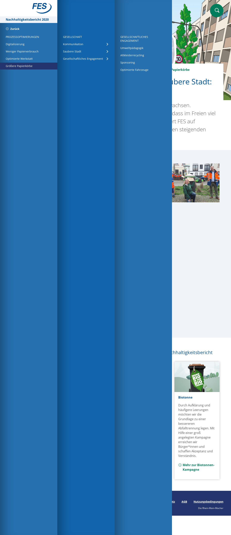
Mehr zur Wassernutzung (139, 458)
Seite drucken (74, 501)
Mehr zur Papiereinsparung (88, 429)
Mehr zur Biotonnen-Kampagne (196, 467)
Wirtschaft (100, 70)
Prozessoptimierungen (132, 70)
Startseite (78, 70)
